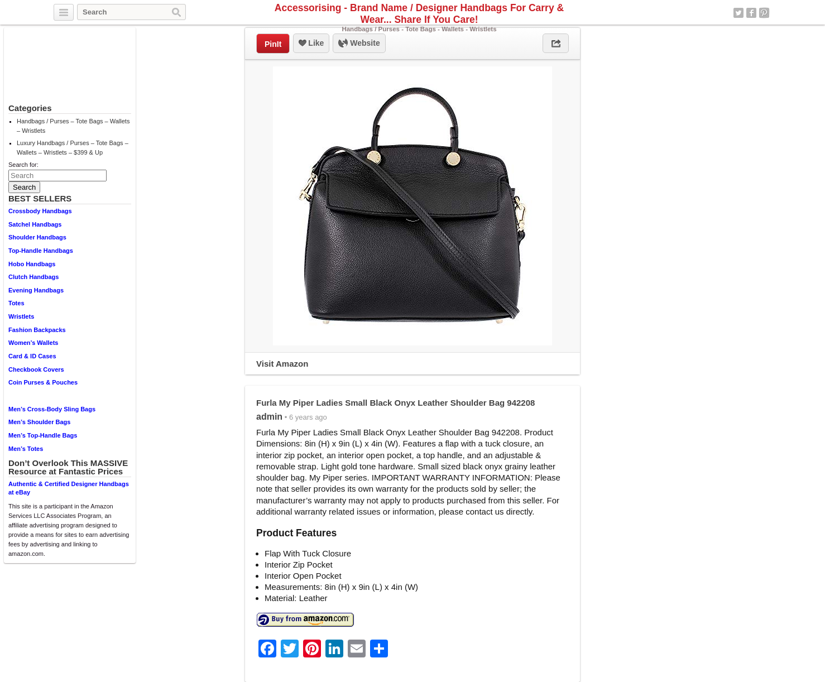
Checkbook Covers (36, 369)
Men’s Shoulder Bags (39, 422)
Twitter (738, 12)
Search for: (23, 164)
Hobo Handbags (31, 264)
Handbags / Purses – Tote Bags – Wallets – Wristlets (73, 126)
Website (359, 44)
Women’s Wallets (33, 342)
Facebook (751, 12)
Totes (16, 303)
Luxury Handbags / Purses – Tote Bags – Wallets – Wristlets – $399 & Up (72, 148)
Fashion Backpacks (37, 329)
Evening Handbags (36, 290)
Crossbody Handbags (40, 211)
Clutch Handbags (33, 276)
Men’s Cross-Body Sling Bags (51, 409)
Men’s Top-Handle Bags (42, 435)
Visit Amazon (282, 363)
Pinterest (764, 12)
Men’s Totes (25, 448)
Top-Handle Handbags (40, 250)
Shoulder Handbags (37, 237)
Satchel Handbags (34, 224)
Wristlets (21, 316)
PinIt (273, 44)
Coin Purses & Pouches (43, 382)
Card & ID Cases (32, 356)
